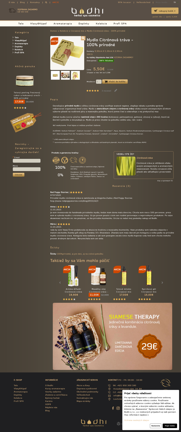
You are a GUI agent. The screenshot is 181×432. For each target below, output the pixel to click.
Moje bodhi (162, 2)
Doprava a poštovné (87, 388)
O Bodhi (49, 385)
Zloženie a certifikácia (56, 395)
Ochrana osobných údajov (136, 420)
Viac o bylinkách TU (165, 181)
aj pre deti (77, 254)
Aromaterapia (63, 23)
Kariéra (48, 401)
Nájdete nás (51, 407)
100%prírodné (64, 254)
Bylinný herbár (52, 398)
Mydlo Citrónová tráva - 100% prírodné (106, 31)
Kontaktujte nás (85, 398)
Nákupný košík (167, 11)
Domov (53, 31)
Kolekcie (101, 23)
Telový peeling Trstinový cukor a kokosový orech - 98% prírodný (28, 95)
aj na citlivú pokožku (93, 254)
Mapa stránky (83, 401)
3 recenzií (106, 91)
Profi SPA (120, 23)
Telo (21, 23)
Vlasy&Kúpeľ (38, 23)
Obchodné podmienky (87, 391)
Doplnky (84, 23)
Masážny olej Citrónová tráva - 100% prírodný (98, 292)
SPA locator (124, 2)
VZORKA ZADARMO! (123, 57)
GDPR (48, 404)
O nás (12, 2)
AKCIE (56, 2)
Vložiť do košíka (115, 81)
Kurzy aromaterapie (55, 388)
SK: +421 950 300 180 (124, 385)
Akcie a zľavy (83, 385)
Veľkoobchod (143, 2)
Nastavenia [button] (155, 426)
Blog (22, 2)
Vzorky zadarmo (53, 391)
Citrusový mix (77, 31)
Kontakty (35, 2)
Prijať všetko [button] (170, 426)
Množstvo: (94, 82)
